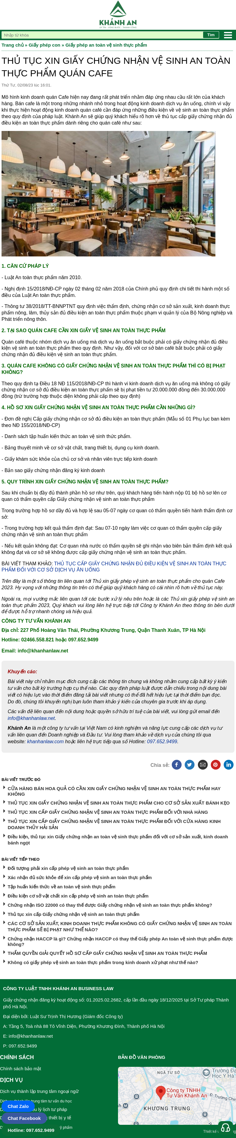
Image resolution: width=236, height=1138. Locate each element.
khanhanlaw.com (45, 741)
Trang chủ (13, 45)
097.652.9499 (162, 741)
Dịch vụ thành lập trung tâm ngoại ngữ (39, 1091)
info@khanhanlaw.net (31, 718)
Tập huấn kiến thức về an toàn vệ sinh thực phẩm (62, 886)
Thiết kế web (213, 1131)
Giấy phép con (44, 45)
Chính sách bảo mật (20, 1068)
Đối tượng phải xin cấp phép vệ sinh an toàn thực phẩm (68, 868)
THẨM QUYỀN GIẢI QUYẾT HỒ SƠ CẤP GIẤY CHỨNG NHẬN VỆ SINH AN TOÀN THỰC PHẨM (107, 953)
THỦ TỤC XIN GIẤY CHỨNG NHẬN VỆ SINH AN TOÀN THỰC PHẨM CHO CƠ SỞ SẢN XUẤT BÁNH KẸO (119, 802)
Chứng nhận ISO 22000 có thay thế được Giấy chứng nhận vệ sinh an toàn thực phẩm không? (110, 905)
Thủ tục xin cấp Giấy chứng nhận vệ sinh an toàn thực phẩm (74, 914)
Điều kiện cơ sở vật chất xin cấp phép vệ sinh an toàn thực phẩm (78, 895)
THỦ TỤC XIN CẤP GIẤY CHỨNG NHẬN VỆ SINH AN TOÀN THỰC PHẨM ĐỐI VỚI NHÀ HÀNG (108, 812)
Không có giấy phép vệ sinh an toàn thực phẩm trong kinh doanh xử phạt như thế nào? (103, 962)
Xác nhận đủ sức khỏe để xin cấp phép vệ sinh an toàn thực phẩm (80, 877)
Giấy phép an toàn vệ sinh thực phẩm (106, 45)
